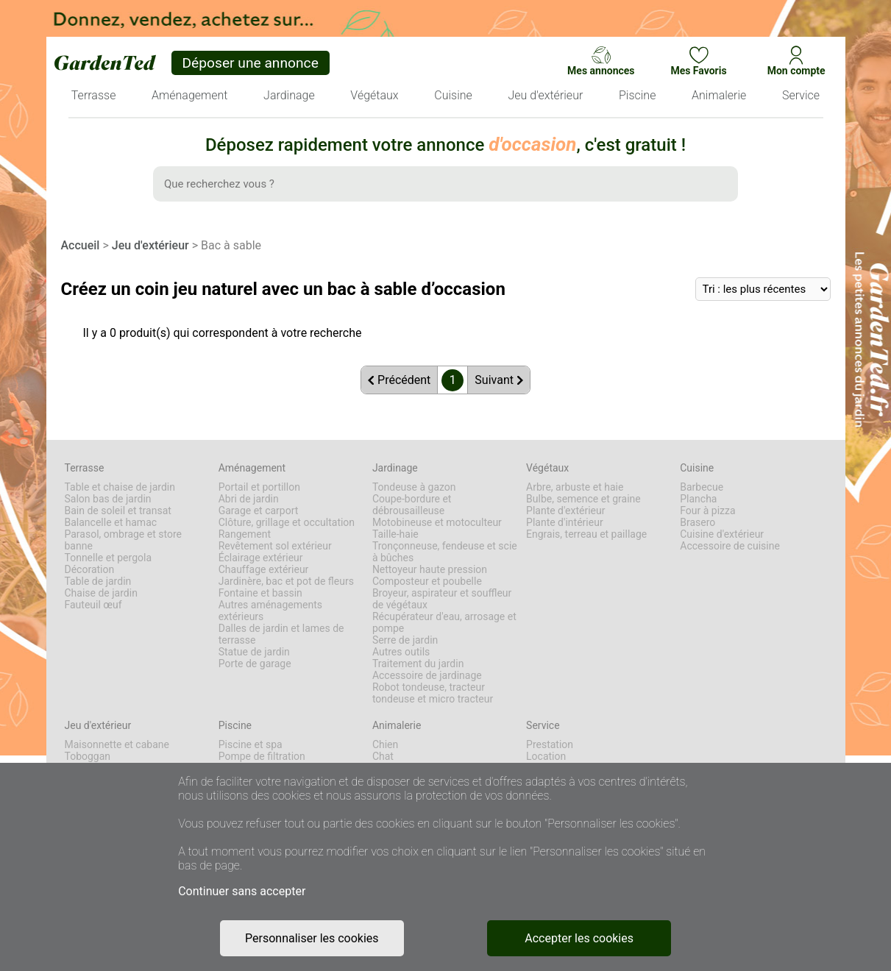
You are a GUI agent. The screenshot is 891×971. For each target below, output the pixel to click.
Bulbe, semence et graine (583, 499)
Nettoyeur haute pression (429, 569)
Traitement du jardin (418, 663)
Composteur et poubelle (427, 581)
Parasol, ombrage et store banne (123, 540)
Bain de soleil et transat (118, 510)
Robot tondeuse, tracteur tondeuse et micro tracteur (432, 693)
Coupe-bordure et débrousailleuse (412, 504)
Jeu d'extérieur (150, 245)
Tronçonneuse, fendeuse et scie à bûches (444, 551)
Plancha (698, 499)
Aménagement (252, 468)
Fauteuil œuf (93, 605)
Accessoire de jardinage (427, 675)
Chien (385, 744)
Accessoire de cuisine (730, 546)
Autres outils (401, 652)
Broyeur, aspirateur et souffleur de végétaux (441, 599)
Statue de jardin (254, 652)
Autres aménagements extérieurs (270, 610)
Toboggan (88, 756)
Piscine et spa (251, 744)
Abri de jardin (249, 499)
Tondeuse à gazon (414, 487)
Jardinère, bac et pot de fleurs (286, 581)
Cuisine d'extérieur (722, 534)
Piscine (235, 725)
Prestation (549, 744)
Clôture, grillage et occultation (287, 522)
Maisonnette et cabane (117, 744)
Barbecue (701, 487)
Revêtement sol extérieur (275, 546)
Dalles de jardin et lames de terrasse (281, 634)
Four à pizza (707, 510)
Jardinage (395, 468)
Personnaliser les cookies (312, 938)
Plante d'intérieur (564, 522)
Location (546, 756)
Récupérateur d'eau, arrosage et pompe (444, 622)
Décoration (90, 569)
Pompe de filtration (262, 756)
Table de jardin (98, 581)
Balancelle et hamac (111, 522)
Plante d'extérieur (565, 510)
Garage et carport (259, 510)
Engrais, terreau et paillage (586, 534)
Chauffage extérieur (264, 569)
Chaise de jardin (101, 593)
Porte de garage (255, 663)
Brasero (697, 522)
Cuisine (697, 468)
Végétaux (547, 468)
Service (543, 725)
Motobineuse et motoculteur (437, 522)
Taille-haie (395, 534)
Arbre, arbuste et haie (574, 487)
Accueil (80, 245)
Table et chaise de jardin (120, 487)
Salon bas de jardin (108, 499)
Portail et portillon (259, 487)
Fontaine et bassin (260, 593)
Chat (383, 756)
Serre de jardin (405, 640)
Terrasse (84, 468)
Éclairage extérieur (261, 557)
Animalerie (397, 725)
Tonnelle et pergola (108, 557)
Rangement (245, 534)
